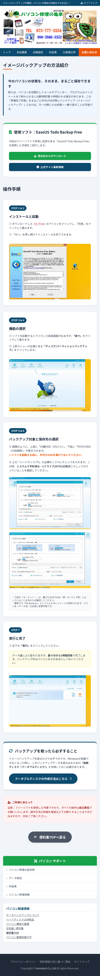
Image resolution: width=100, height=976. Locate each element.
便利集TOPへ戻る (50, 837)
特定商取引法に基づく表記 (55, 961)
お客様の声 (69, 52)
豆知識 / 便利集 (15, 928)
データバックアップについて (22, 915)
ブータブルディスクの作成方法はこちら (43, 778)
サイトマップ (89, 2)
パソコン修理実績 (18, 894)
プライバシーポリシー (23, 961)
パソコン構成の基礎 (17, 924)
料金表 (53, 52)
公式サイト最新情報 (50, 167)
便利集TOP (12, 933)
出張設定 (38, 52)
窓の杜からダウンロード (50, 156)
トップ (7, 52)
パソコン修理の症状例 (20, 870)
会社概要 (22, 52)
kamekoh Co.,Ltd (46, 968)
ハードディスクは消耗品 (20, 919)
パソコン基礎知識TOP (19, 937)
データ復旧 (14, 878)
